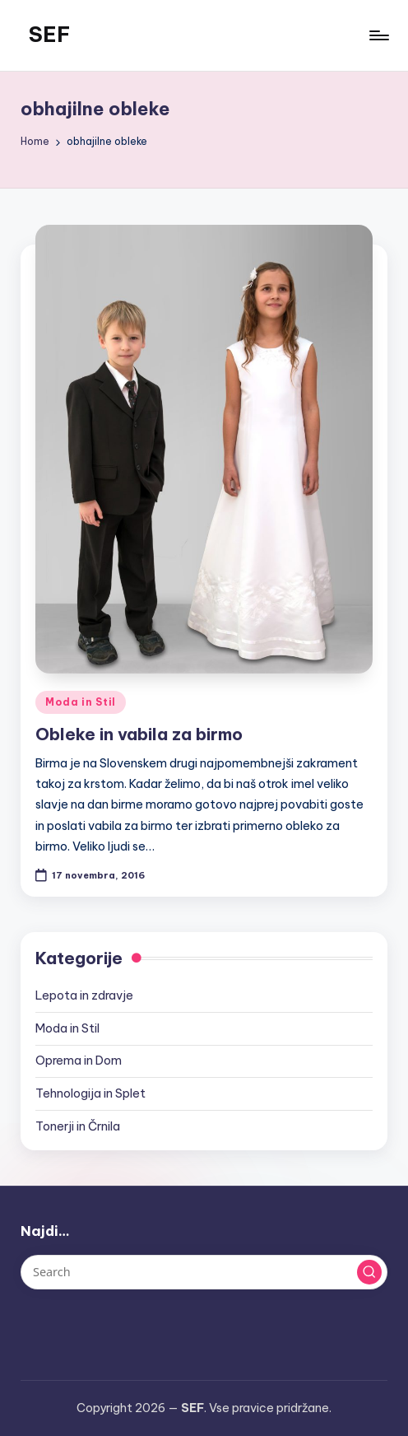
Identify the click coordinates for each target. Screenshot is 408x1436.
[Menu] (378, 35)
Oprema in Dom (78, 1060)
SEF (50, 34)
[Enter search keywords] (204, 1272)
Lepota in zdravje (84, 995)
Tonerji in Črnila (77, 1126)
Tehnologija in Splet (90, 1093)
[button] (369, 1272)
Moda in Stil (80, 702)
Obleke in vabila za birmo (139, 734)
